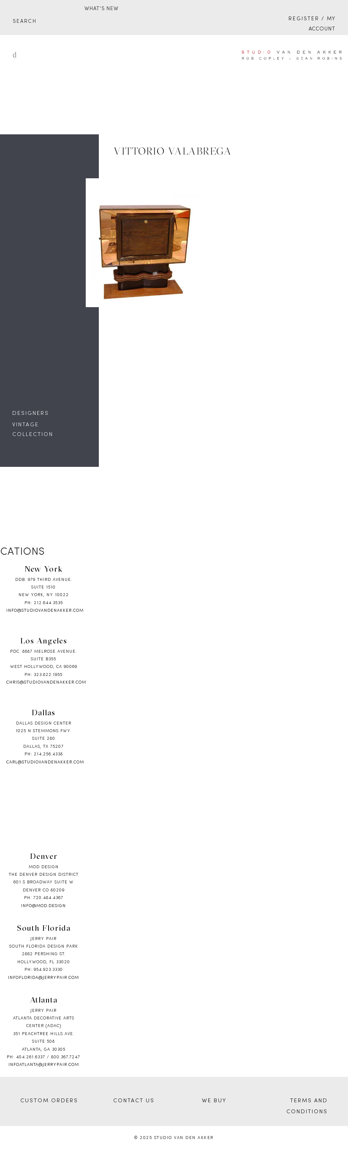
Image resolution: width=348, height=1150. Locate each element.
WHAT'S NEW (101, 8)
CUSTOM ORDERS (49, 1101)
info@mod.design (43, 906)
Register (303, 19)
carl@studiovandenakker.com (45, 762)
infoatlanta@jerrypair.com (43, 1065)
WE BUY (214, 1101)
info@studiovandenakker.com (45, 611)
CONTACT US (134, 1101)
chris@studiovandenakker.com (46, 682)
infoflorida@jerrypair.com (43, 978)
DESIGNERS (30, 413)
